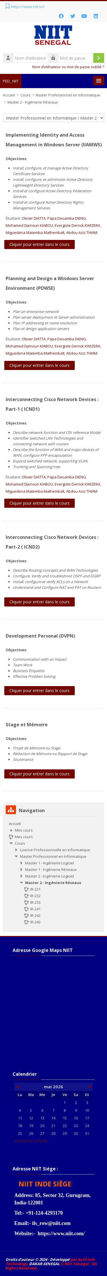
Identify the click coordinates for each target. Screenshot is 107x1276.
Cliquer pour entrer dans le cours (39, 244)
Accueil (15, 823)
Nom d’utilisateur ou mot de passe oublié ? (68, 66)
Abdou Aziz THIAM (81, 232)
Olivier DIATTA (34, 218)
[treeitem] (53, 873)
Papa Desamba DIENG (66, 218)
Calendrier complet (30, 1140)
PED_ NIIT (11, 81)
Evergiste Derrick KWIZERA (77, 225)
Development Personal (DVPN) (40, 636)
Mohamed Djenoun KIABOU (29, 225)
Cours (20, 843)
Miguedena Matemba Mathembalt (35, 232)
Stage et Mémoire (27, 724)
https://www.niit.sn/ (28, 6)
